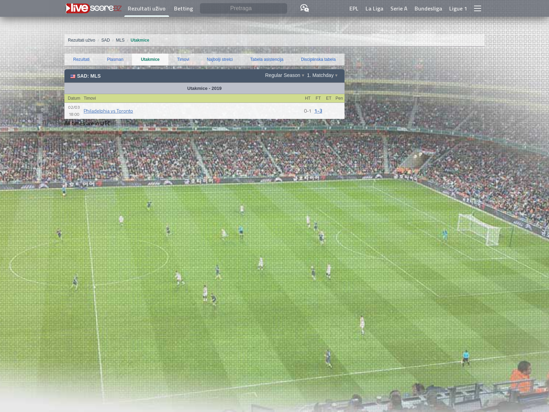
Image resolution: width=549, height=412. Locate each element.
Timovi (183, 59)
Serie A (399, 8)
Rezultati (81, 59)
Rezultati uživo (147, 8)
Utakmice (150, 59)
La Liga (374, 8)
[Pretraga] (243, 8)
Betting (183, 8)
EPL (354, 8)
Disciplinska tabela (318, 59)
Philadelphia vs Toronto (108, 110)
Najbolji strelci (220, 59)
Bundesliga (428, 8)
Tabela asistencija (267, 59)
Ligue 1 (458, 8)
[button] (478, 8)
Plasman (115, 59)
